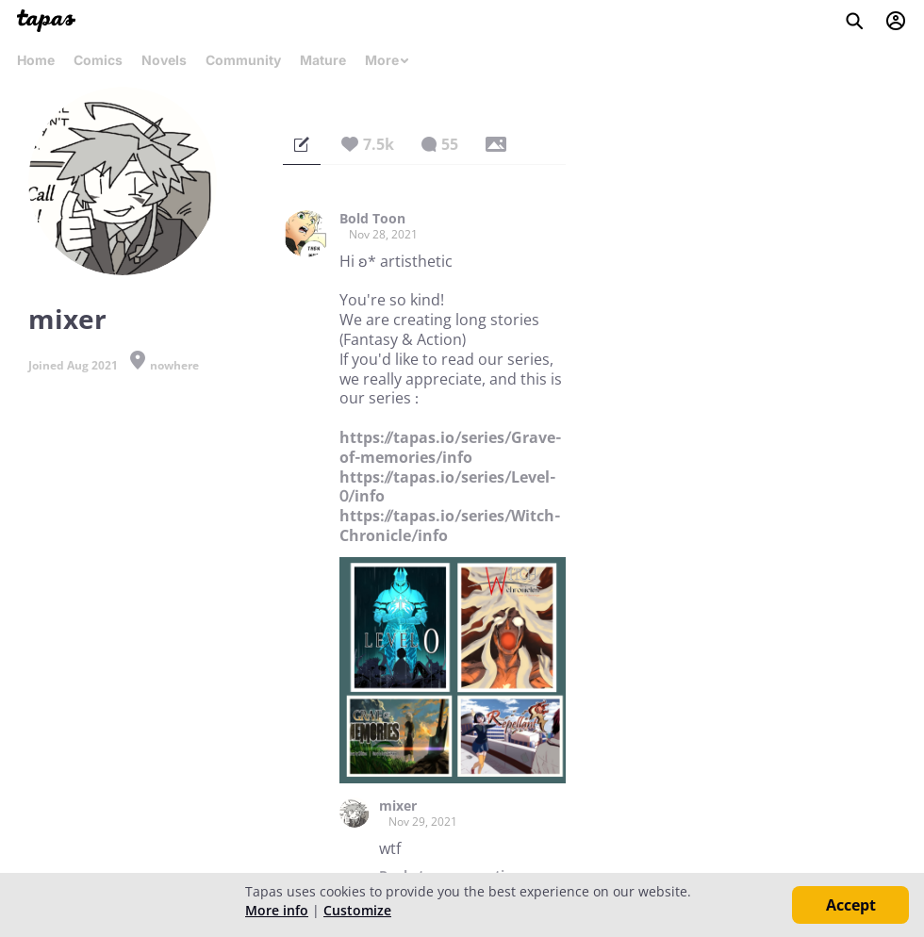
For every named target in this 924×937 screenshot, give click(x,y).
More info (276, 910)
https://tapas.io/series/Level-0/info (447, 487)
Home (36, 60)
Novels (164, 60)
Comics (98, 60)
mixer (398, 805)
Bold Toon (372, 218)
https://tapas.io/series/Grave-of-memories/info (450, 447)
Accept (851, 905)
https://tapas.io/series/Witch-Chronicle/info (449, 525)
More (387, 60)
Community (243, 60)
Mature (323, 60)
